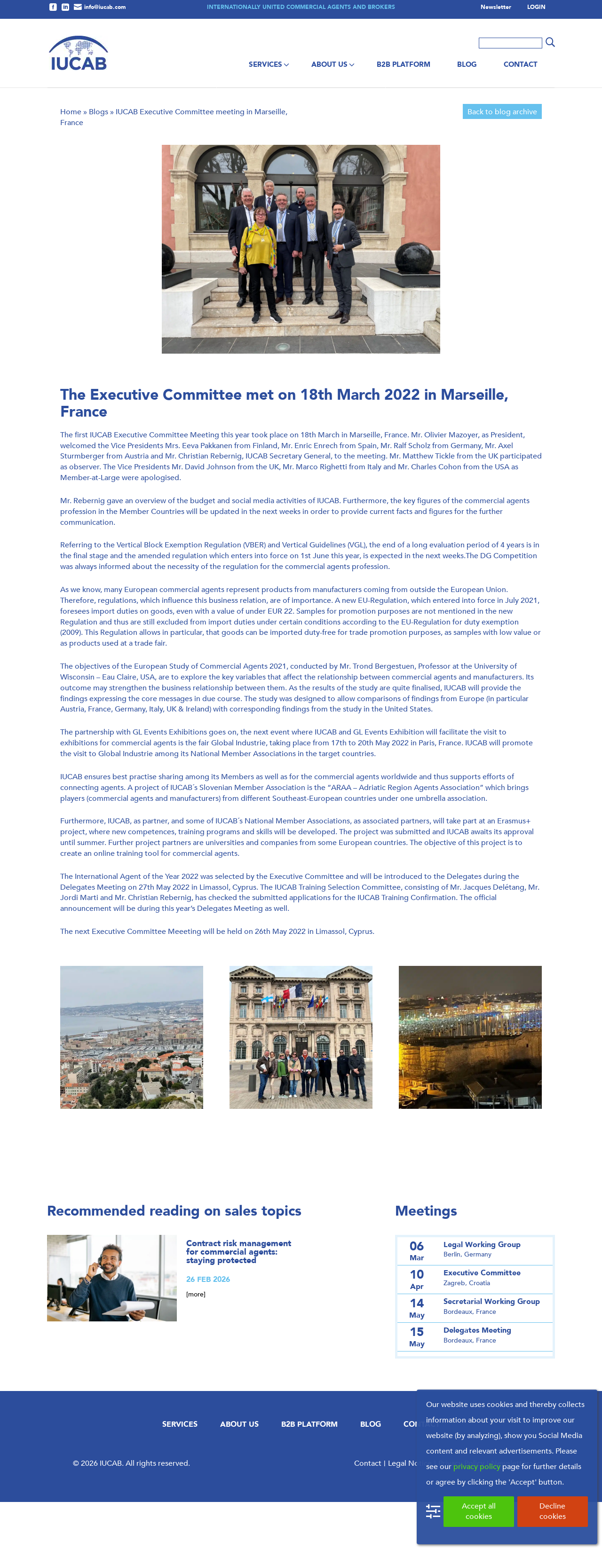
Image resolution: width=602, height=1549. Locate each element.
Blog (467, 64)
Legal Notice (410, 1510)
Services (265, 64)
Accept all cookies (479, 1511)
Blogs (98, 159)
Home (70, 159)
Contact (521, 64)
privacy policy (476, 1466)
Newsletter (496, 7)
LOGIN (536, 7)
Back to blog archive (502, 159)
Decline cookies (552, 1511)
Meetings (426, 1258)
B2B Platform (403, 64)
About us (329, 64)
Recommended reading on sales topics (174, 1258)
